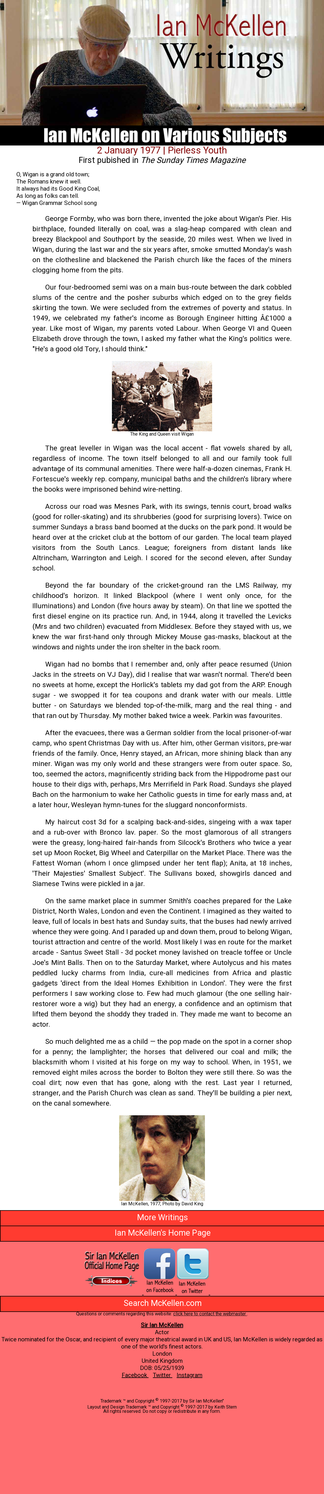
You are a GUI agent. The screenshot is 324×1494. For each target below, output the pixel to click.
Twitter (162, 1375)
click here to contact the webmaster (210, 1314)
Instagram (189, 1375)
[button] (162, 1158)
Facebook (135, 1375)
